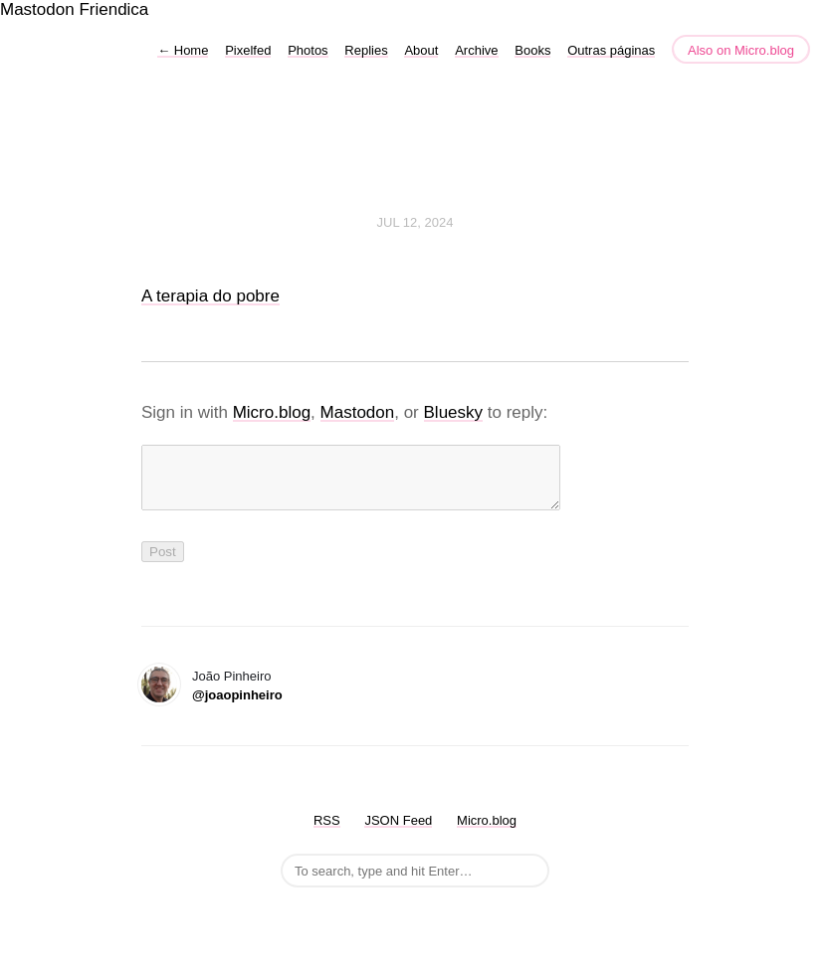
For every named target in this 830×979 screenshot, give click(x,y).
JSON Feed (398, 832)
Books (532, 50)
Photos (307, 50)
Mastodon (37, 9)
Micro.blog (272, 412)
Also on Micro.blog (741, 50)
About (421, 50)
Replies (365, 50)
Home (182, 50)
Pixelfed (248, 50)
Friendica (113, 9)
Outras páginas (611, 50)
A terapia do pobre (210, 296)
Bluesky (454, 412)
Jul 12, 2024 (415, 222)
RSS (326, 832)
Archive (476, 50)
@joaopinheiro (237, 706)
